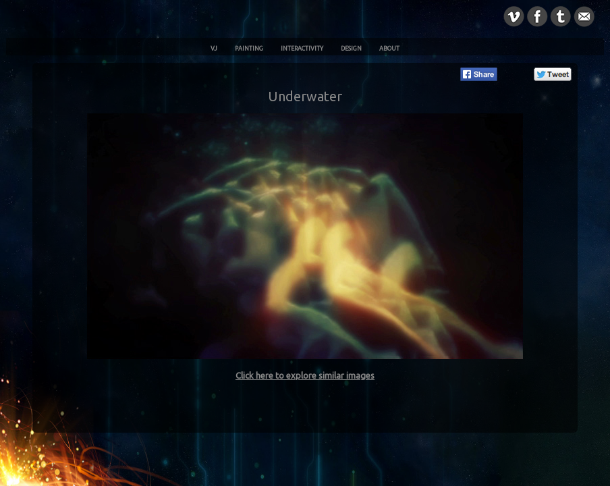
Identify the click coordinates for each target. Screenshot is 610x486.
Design (351, 48)
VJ (214, 48)
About (389, 48)
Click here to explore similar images (305, 375)
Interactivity (302, 48)
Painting (249, 48)
